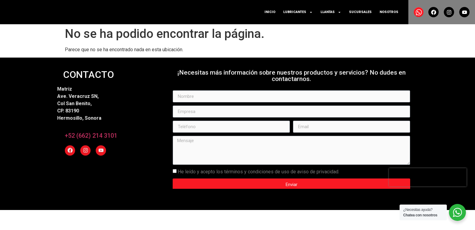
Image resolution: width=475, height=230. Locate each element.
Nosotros (389, 12)
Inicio (269, 12)
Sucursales (360, 12)
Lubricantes (298, 12)
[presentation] (428, 184)
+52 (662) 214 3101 (91, 135)
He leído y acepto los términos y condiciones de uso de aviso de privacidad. (258, 178)
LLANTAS (331, 12)
